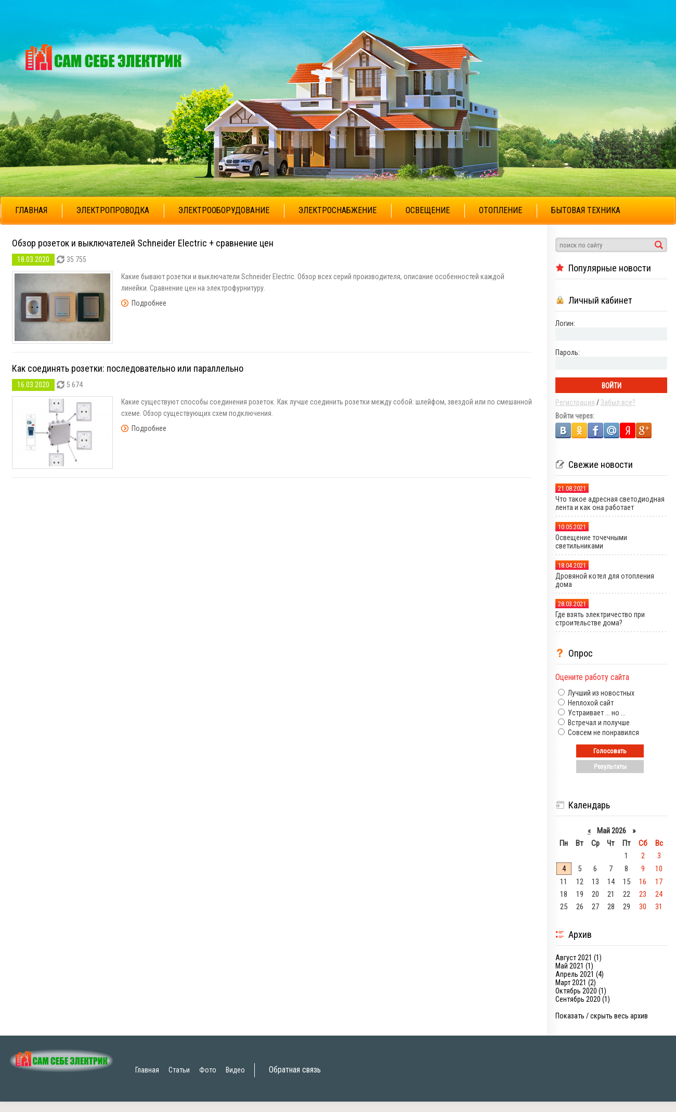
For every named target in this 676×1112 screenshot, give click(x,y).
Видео (235, 1070)
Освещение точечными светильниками (591, 541)
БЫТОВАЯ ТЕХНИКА (585, 210)
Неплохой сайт (590, 703)
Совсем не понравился (602, 732)
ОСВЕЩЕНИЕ (428, 210)
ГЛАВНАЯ (31, 210)
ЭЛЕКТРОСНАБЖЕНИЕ (337, 210)
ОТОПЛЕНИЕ (500, 210)
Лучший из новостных (600, 693)
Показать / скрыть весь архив (601, 1016)
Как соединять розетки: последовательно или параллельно (127, 368)
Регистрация (575, 402)
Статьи (179, 1070)
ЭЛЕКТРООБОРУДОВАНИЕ (223, 210)
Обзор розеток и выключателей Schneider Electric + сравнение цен (143, 243)
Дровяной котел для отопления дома (604, 580)
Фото (207, 1070)
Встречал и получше (598, 722)
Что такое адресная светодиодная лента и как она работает (610, 503)
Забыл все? (618, 402)
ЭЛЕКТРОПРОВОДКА (112, 210)
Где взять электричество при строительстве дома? (600, 618)
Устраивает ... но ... (596, 713)
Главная (147, 1070)
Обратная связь (295, 1070)
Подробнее (149, 303)
